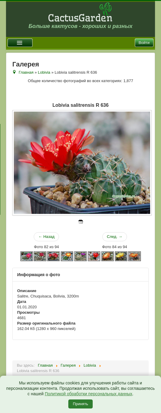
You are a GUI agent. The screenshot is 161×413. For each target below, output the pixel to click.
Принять (80, 404)
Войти (144, 42)
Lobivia (44, 72)
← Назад (46, 236)
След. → (114, 236)
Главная (26, 72)
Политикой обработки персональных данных (88, 393)
